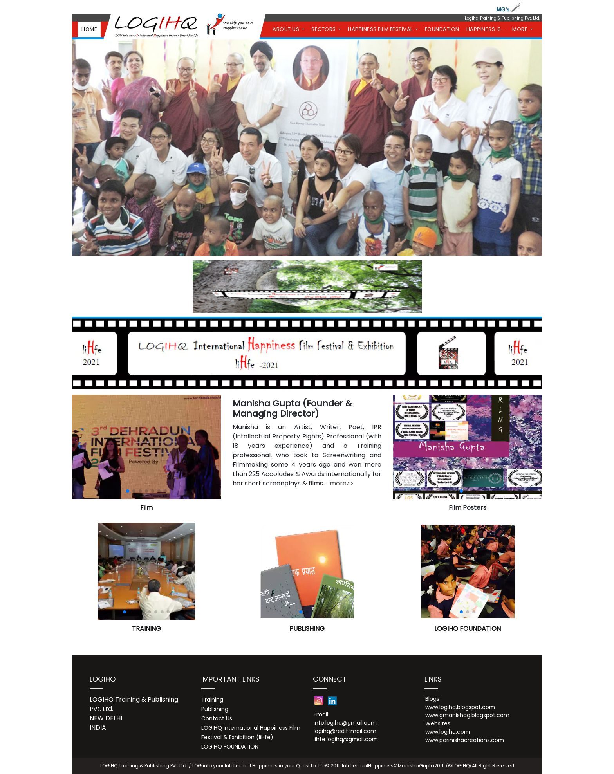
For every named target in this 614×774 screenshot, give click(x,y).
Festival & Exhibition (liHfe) (237, 737)
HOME (89, 29)
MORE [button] (520, 29)
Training (212, 700)
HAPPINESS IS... (486, 29)
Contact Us (216, 718)
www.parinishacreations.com (464, 740)
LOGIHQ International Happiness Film (250, 728)
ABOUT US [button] (287, 29)
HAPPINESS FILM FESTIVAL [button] (381, 29)
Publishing (214, 709)
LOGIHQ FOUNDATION (229, 747)
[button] (127, 491)
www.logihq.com (447, 732)
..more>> (340, 483)
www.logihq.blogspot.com (460, 707)
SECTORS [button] (324, 29)
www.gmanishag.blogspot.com (467, 715)
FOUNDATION (442, 29)
